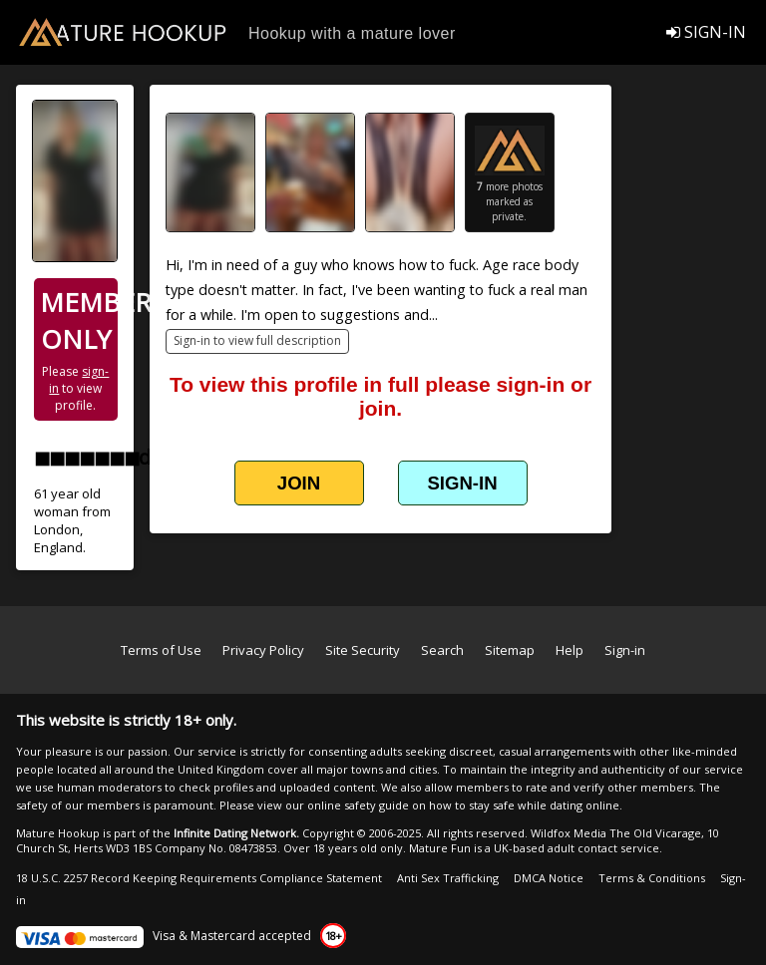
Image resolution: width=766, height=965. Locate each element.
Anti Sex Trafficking (448, 877)
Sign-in (624, 650)
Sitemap (510, 650)
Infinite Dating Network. (236, 832)
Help (569, 650)
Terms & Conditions (651, 877)
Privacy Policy (263, 650)
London (57, 529)
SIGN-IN (706, 32)
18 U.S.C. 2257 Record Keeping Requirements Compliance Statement (199, 877)
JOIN (298, 483)
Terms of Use (161, 650)
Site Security (362, 650)
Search (442, 650)
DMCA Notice (548, 877)
